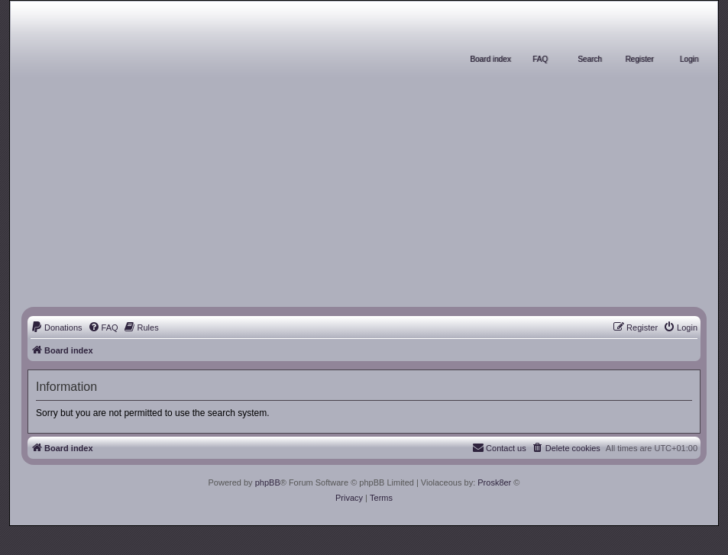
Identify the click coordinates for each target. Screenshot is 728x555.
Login (689, 59)
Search (590, 59)
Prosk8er (494, 482)
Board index (490, 59)
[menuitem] (57, 327)
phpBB (267, 482)
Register (639, 59)
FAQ (540, 59)
